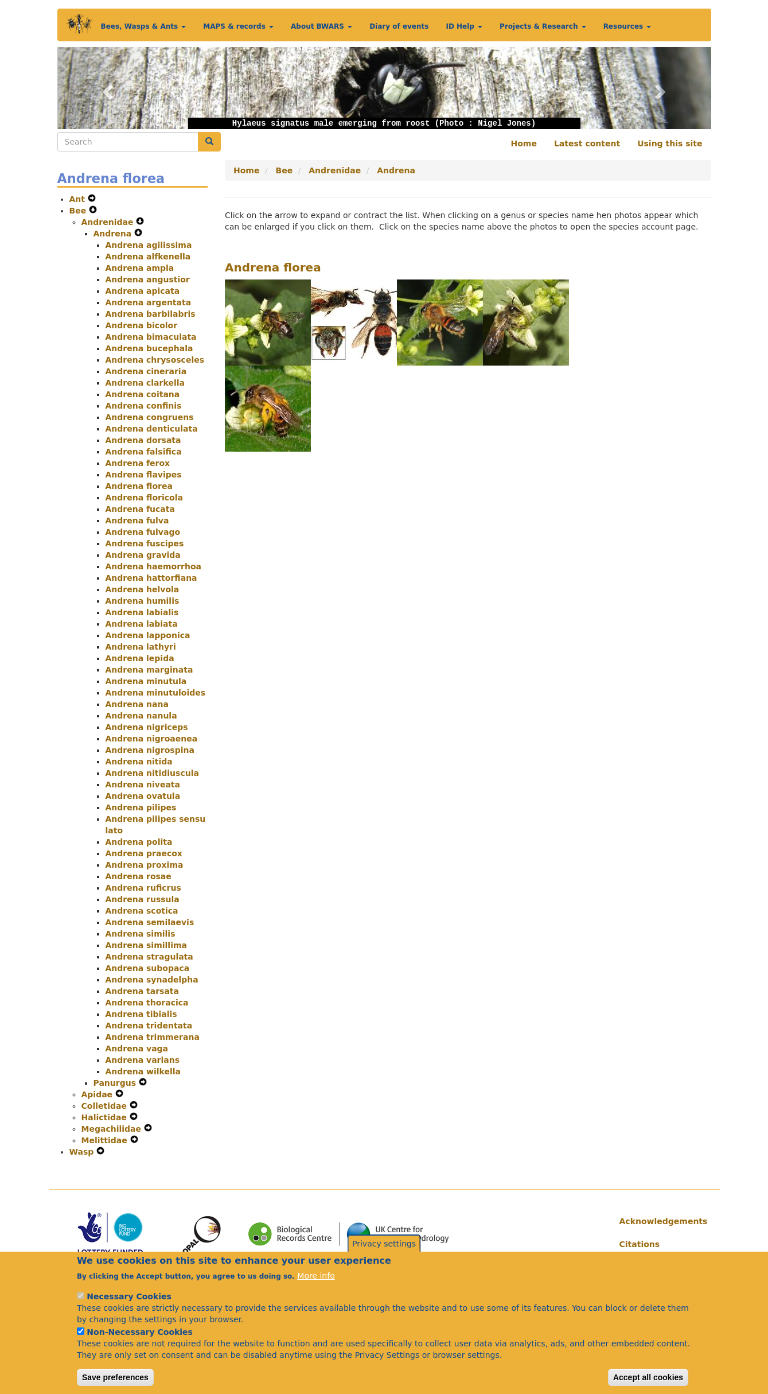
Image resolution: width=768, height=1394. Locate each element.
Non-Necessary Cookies (140, 1341)
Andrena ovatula (143, 796)
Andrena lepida (140, 658)
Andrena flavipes (144, 474)
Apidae (98, 1094)
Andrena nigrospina (150, 750)
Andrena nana (137, 704)
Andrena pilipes (141, 807)
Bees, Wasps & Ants (143, 26)
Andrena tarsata (142, 991)
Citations (639, 1244)
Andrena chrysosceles (155, 359)
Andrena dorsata (143, 440)
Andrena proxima (145, 864)
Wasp (83, 1151)
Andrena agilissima (149, 245)
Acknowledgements (661, 1221)
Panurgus (116, 1083)
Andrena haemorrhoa (153, 566)
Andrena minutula (146, 681)
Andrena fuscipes (145, 543)
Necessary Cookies (129, 1305)
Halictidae (105, 1117)
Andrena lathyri (141, 646)
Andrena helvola (143, 589)
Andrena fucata (140, 509)
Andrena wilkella (143, 1071)
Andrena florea (139, 486)
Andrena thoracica (147, 1002)
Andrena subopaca (148, 968)
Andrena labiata (142, 623)
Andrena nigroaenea (152, 738)
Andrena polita (139, 842)
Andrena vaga (137, 1048)
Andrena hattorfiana (151, 578)
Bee (79, 210)
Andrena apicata (143, 291)
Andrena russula (143, 899)
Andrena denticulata (152, 428)
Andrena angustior (148, 279)
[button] (106, 88)
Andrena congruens (150, 417)
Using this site (669, 143)
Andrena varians (143, 1060)
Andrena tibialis (141, 1014)
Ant (78, 199)
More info (315, 1285)
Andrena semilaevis (150, 922)
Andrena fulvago (143, 532)
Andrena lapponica (148, 635)
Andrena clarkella (145, 382)
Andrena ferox (138, 463)
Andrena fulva (137, 520)
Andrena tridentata (149, 1025)
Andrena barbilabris (151, 314)
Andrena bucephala (149, 348)
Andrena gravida (143, 555)
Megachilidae (112, 1128)
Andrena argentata (149, 302)
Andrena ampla (140, 268)
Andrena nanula (141, 715)
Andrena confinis (144, 405)
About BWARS (321, 26)
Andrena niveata (143, 784)
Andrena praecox (144, 853)
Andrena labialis (142, 612)
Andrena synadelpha (152, 979)
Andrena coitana (143, 394)
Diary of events (398, 26)
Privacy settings (384, 1252)
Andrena (114, 233)
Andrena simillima (146, 945)
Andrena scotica (142, 910)
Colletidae (105, 1105)
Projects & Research (543, 26)
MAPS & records (238, 26)
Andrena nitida (139, 761)
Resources (627, 26)
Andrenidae (109, 222)
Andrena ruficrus (143, 887)
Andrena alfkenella (148, 256)
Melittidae (105, 1140)
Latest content (587, 143)
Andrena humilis (143, 600)
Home (524, 143)
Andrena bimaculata (151, 336)
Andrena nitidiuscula (152, 773)
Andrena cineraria (146, 371)
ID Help (464, 26)
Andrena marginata (149, 669)
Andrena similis (141, 933)
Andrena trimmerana (153, 1037)
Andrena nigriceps (147, 727)
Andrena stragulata (149, 956)
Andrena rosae (138, 876)
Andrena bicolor (142, 325)
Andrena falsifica (144, 451)
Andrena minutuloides (156, 692)
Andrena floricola (144, 497)
